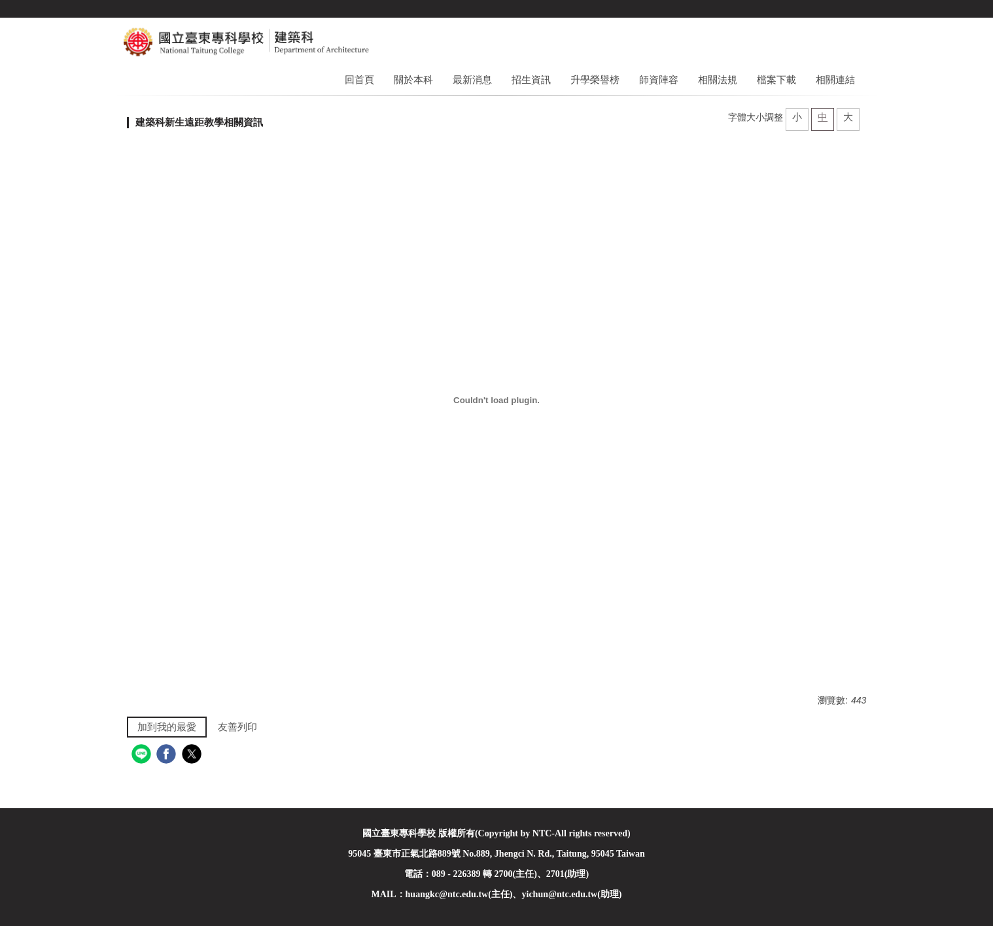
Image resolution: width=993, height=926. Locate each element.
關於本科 (413, 79)
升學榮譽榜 (594, 79)
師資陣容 (658, 79)
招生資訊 (531, 79)
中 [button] (823, 116)
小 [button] (797, 116)
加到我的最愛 (166, 726)
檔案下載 (776, 79)
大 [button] (848, 116)
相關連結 (835, 79)
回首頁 (359, 79)
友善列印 (237, 726)
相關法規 (717, 79)
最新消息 (472, 79)
